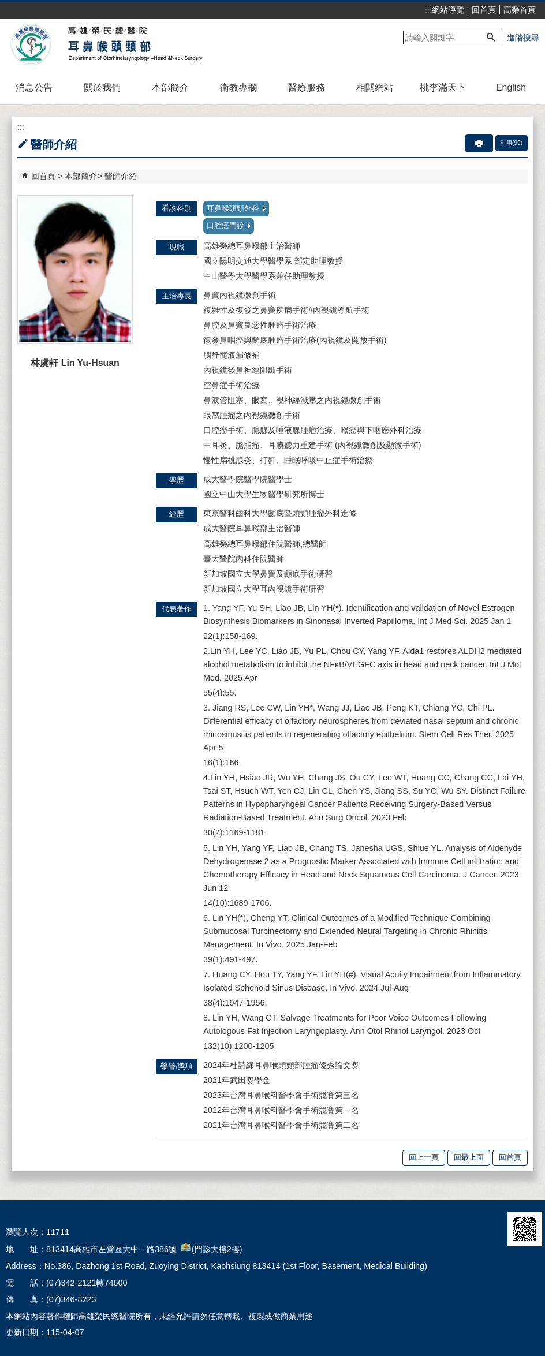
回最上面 (469, 1157)
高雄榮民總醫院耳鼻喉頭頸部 (106, 45)
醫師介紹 (120, 176)
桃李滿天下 (443, 87)
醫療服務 (306, 87)
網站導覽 (448, 9)
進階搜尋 (523, 37)
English (511, 87)
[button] (491, 37)
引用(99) (511, 143)
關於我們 (102, 87)
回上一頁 (424, 1157)
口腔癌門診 (225, 225)
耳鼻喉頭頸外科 (233, 208)
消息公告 (34, 87)
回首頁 (484, 9)
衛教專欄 (238, 87)
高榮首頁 (519, 9)
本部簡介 (170, 87)
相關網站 (374, 87)
